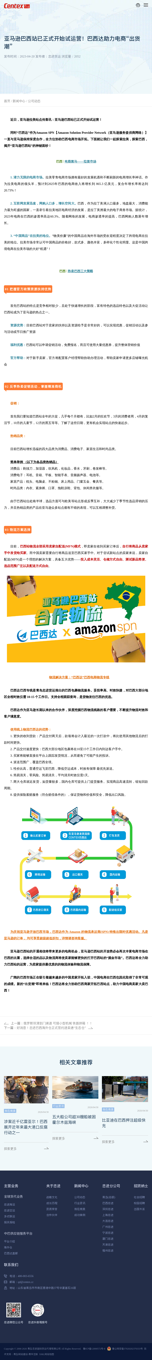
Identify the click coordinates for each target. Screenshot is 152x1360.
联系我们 (11, 1264)
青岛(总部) (108, 1197)
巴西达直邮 (11, 1253)
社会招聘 (139, 1197)
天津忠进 (107, 1245)
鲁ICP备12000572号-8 (94, 1348)
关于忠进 (53, 1185)
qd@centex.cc (25, 1282)
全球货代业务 (13, 1196)
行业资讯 (79, 1203)
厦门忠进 (107, 1239)
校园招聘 (139, 1203)
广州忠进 (107, 1227)
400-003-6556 (25, 1276)
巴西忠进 (107, 1203)
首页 (7, 101)
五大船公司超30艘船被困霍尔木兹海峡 (74, 1119)
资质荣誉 (51, 1209)
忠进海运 (9, 1204)
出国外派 (139, 1209)
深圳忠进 (107, 1209)
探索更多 (10, 1148)
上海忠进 (107, 1215)
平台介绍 (9, 1241)
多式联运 (9, 1216)
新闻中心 (19, 101)
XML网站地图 (46, 1354)
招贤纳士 (141, 1185)
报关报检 (9, 1222)
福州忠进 (107, 1251)
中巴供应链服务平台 (18, 1233)
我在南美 (79, 1209)
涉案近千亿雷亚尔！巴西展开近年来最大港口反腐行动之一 (26, 1127)
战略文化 (51, 1197)
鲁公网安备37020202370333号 (127, 1348)
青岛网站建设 (20, 1354)
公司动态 (34, 101)
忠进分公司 (111, 1185)
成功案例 (79, 1215)
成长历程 (51, 1203)
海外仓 (8, 1247)
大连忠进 (107, 1221)
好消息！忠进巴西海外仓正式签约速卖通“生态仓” (51, 1028)
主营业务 (11, 1185)
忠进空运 (9, 1210)
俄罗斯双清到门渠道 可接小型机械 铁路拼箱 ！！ (58, 1023)
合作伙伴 (51, 1215)
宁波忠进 (107, 1233)
